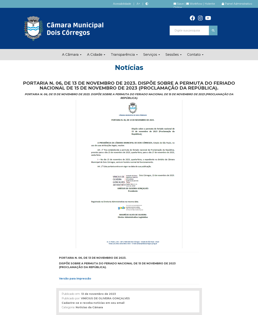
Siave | (180, 3)
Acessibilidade (122, 3)
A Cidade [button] (96, 55)
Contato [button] (195, 55)
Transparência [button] (124, 55)
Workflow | (195, 3)
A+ (138, 3)
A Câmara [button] (71, 55)
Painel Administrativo (237, 3)
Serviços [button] (151, 55)
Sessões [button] (174, 55)
